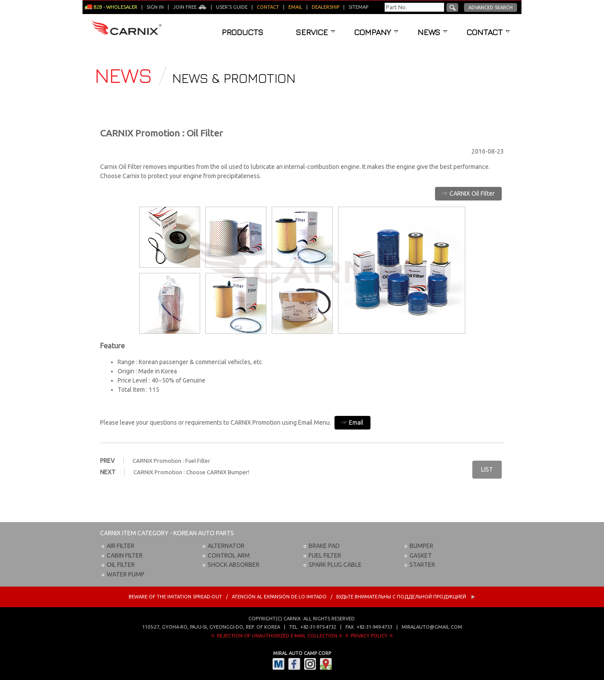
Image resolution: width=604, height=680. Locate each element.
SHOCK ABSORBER (233, 564)
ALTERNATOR (226, 545)
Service (315, 32)
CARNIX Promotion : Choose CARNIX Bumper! (191, 472)
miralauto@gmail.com (432, 627)
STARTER (422, 564)
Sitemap (358, 7)
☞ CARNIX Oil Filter (468, 193)
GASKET (421, 555)
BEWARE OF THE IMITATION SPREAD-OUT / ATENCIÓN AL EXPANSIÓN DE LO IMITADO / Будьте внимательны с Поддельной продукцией (302, 596)
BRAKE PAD (324, 545)
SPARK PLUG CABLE (335, 564)
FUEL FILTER (325, 555)
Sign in (155, 7)
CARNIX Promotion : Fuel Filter (171, 461)
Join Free (190, 7)
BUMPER (421, 545)
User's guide (232, 7)
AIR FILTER (120, 545)
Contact (488, 32)
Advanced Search (490, 7)
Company (376, 32)
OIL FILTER (121, 564)
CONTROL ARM (229, 555)
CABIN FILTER (125, 555)
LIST (487, 469)
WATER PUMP (125, 574)
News (432, 32)
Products (242, 32)
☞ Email (352, 422)
